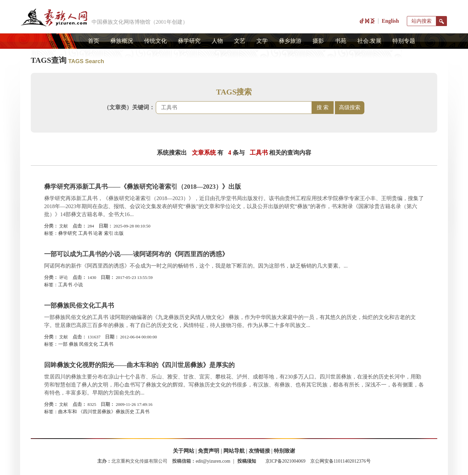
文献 (63, 225)
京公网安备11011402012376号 (340, 461)
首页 (93, 41)
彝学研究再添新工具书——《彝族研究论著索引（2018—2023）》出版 (142, 186)
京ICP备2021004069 (285, 461)
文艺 (239, 41)
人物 (217, 41)
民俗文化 (88, 344)
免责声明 (208, 451)
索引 (108, 233)
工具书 (85, 233)
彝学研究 (189, 41)
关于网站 (183, 451)
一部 (63, 344)
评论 (63, 277)
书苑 (340, 41)
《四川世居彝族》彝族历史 (106, 411)
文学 (262, 41)
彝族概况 (121, 41)
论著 (98, 233)
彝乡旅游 (290, 41)
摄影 (318, 41)
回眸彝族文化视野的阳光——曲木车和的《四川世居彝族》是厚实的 (139, 364)
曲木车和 (67, 411)
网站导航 (234, 451)
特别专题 (403, 41)
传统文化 (155, 41)
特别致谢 (284, 451)
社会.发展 (369, 41)
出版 (119, 233)
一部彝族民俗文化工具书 (79, 305)
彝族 (73, 344)
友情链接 (259, 451)
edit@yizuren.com (213, 461)
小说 (78, 284)
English (390, 21)
